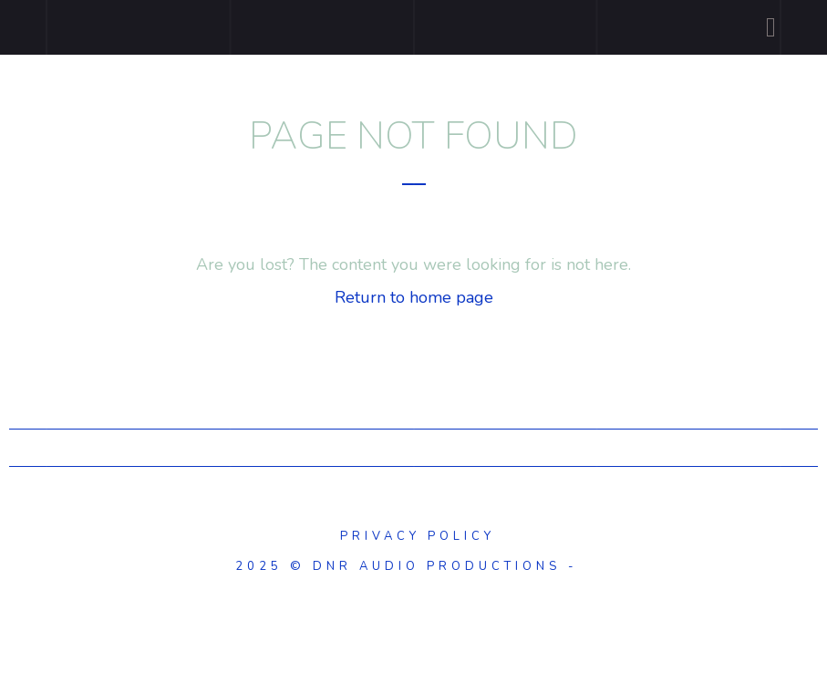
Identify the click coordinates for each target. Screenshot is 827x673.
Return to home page (414, 297)
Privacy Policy (414, 536)
